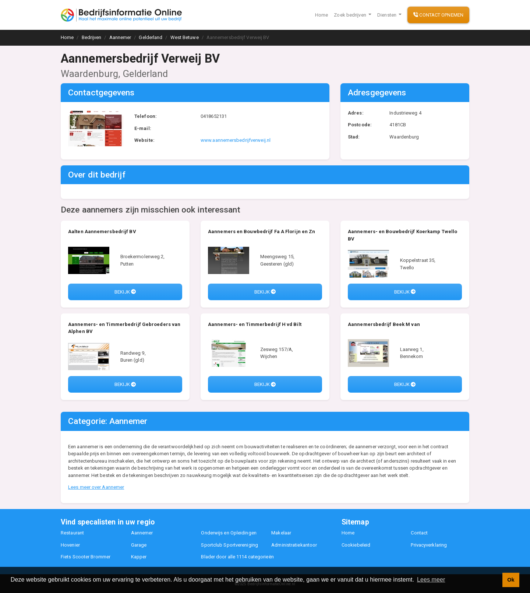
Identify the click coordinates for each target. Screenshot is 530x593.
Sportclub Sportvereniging (229, 545)
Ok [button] (510, 580)
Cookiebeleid (356, 545)
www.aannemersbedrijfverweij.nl (236, 140)
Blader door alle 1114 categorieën (237, 556)
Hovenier (70, 545)
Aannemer (142, 533)
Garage (139, 545)
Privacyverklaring (429, 545)
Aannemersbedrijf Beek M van (384, 324)
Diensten (387, 15)
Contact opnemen (438, 15)
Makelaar (281, 533)
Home (321, 15)
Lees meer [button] (431, 579)
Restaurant (72, 533)
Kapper (139, 556)
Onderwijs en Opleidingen (228, 533)
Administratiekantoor (294, 545)
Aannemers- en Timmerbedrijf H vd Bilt (254, 324)
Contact (419, 533)
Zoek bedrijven (350, 15)
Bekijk (125, 292)
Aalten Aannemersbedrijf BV (102, 231)
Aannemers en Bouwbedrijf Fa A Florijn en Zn (261, 231)
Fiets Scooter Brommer (85, 556)
